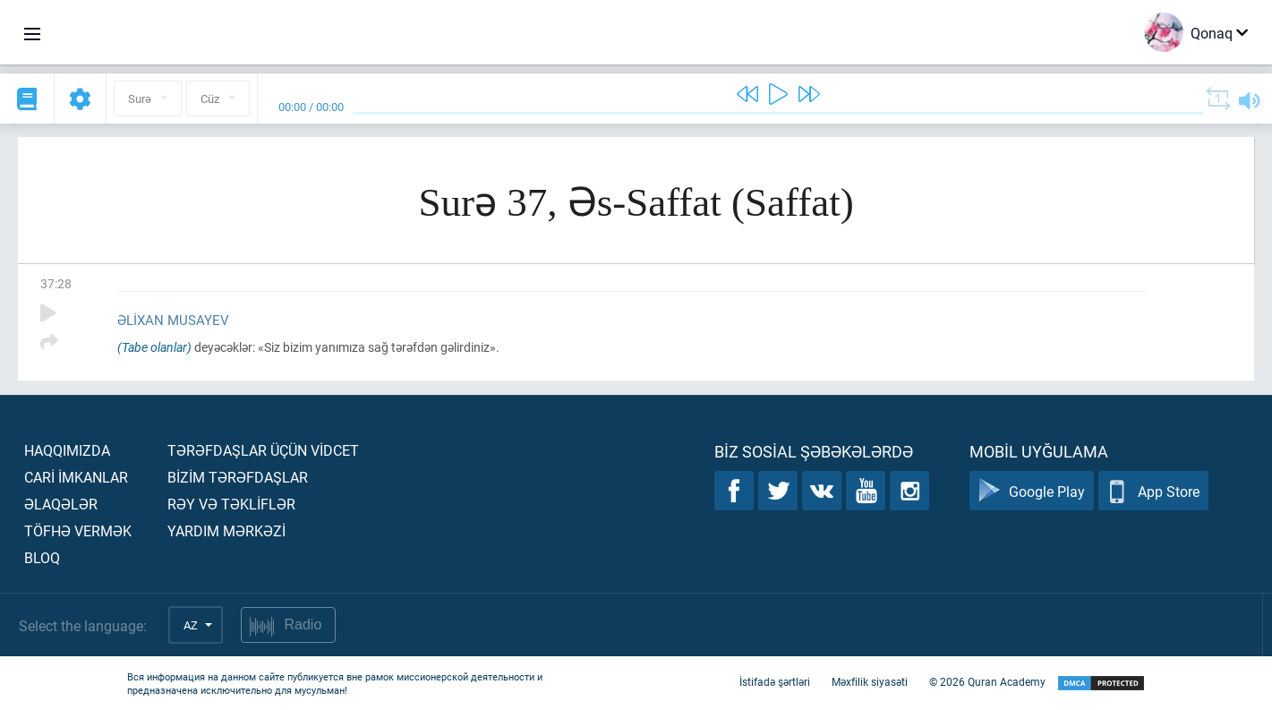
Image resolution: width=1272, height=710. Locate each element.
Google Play (1031, 491)
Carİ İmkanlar (76, 476)
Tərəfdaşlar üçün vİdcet (263, 450)
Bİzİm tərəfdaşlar (237, 476)
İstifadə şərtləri (774, 681)
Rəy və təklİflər (231, 503)
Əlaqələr (61, 503)
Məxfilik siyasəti (870, 681)
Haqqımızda (67, 450)
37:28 (56, 283)
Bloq (42, 557)
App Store (1153, 491)
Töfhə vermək (78, 530)
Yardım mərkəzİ (226, 530)
